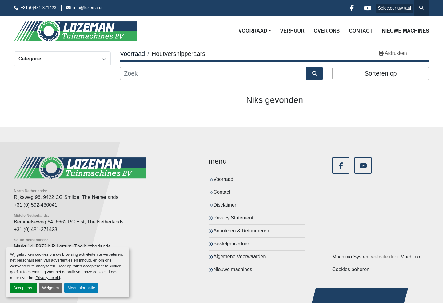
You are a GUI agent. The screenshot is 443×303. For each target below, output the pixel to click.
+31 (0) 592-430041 (35, 205)
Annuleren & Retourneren (241, 230)
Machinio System (351, 256)
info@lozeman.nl (88, 7)
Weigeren (50, 288)
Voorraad (252, 30)
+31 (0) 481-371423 (35, 229)
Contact (361, 30)
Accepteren (24, 288)
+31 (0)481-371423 (38, 7)
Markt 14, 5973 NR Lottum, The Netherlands (62, 246)
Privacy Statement (233, 217)
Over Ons (327, 30)
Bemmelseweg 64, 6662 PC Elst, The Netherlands (68, 221)
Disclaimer (225, 205)
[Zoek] (213, 73)
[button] (254, 31)
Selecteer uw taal (394, 8)
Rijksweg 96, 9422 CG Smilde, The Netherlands (66, 197)
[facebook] (352, 8)
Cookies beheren (350, 269)
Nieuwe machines (405, 30)
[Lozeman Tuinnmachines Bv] (80, 168)
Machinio (410, 256)
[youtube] (367, 8)
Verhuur (292, 30)
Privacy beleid (47, 277)
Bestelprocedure (231, 243)
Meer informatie (81, 288)
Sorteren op (381, 73)
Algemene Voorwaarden (240, 256)
